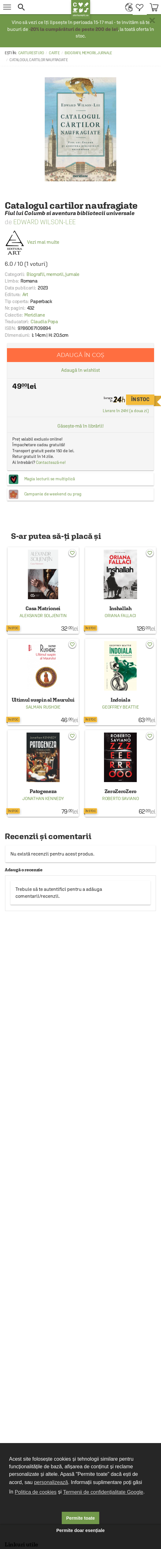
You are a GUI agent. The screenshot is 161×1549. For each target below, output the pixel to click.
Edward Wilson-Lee (44, 221)
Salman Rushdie (43, 707)
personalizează (51, 1482)
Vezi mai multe (32, 242)
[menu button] (7, 7)
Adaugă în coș (80, 355)
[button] (42, 7)
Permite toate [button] (80, 1518)
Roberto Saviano (120, 798)
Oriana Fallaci (120, 615)
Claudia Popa (44, 321)
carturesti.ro (31, 53)
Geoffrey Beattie (120, 707)
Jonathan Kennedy (43, 798)
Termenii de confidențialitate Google (103, 1492)
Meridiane (34, 315)
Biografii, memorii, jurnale (88, 53)
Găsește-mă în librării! (80, 426)
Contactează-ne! (51, 462)
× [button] (152, 20)
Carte (54, 53)
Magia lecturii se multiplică (49, 478)
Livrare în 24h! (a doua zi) (126, 410)
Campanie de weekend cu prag (52, 494)
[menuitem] (127, 7)
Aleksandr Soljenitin (43, 615)
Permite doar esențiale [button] (80, 1530)
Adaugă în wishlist (80, 370)
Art (25, 294)
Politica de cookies (36, 1492)
